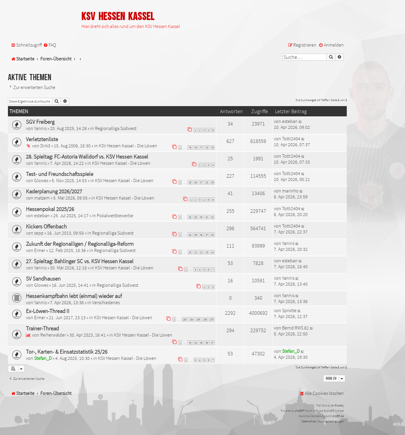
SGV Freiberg (40, 121)
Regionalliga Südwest (115, 128)
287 (212, 319)
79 (212, 147)
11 (195, 252)
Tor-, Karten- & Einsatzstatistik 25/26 (66, 351)
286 (205, 319)
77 (201, 147)
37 (207, 234)
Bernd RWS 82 (295, 328)
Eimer (39, 250)
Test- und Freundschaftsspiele (59, 173)
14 (212, 252)
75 (190, 147)
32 (212, 217)
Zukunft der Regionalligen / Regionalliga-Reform (80, 243)
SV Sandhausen (43, 278)
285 (198, 319)
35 (195, 234)
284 (191, 319)
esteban (290, 121)
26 (195, 182)
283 (184, 319)
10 (190, 252)
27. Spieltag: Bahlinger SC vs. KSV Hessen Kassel (80, 261)
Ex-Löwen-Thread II (47, 310)
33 (190, 342)
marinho (290, 191)
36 (201, 234)
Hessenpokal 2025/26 (50, 208)
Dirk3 (45, 146)
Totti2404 (291, 138)
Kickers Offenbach (46, 226)
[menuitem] (49, 45)
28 (207, 182)
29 (212, 182)
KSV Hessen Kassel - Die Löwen (128, 146)
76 (195, 147)
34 (190, 234)
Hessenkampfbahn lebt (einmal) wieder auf (74, 295)
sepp (39, 233)
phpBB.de (338, 416)
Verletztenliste (42, 139)
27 (201, 182)
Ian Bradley (337, 405)
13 (207, 252)
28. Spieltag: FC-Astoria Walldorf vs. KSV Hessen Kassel (87, 156)
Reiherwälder (53, 335)
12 (201, 252)
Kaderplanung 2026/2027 (54, 191)
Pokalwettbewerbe (115, 215)
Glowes (41, 180)
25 (190, 182)
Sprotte (289, 310)
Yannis (40, 128)
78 (207, 147)
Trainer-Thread (42, 328)
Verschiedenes (106, 302)
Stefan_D (43, 358)
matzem (42, 198)
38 (212, 234)
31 (207, 217)
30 (201, 217)
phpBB (299, 411)
